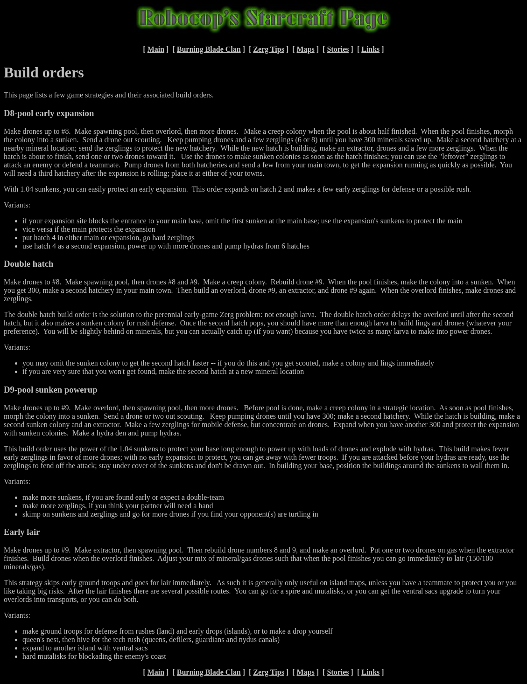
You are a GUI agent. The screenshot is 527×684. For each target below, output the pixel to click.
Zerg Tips (268, 49)
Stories (338, 49)
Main (156, 49)
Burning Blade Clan (209, 49)
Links (370, 49)
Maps (306, 49)
